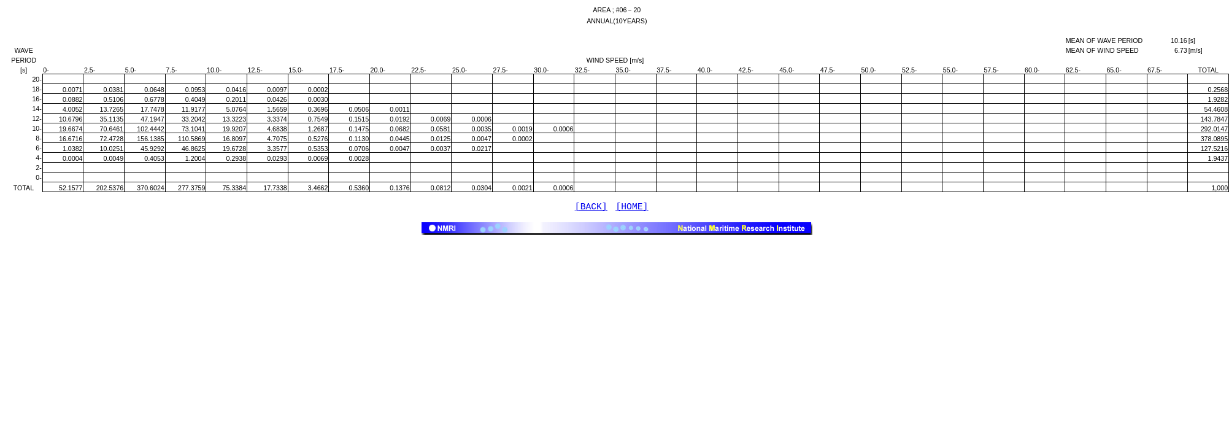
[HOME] (632, 208)
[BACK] (591, 208)
